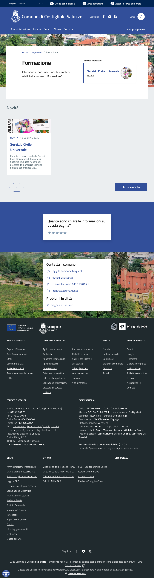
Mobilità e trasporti (81, 354)
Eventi (130, 349)
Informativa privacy (16, 510)
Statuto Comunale (16, 505)
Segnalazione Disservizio (19, 491)
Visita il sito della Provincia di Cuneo (60, 471)
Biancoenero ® (89, 569)
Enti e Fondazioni (15, 368)
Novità (14, 137)
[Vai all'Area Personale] (126, 3)
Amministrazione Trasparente (21, 467)
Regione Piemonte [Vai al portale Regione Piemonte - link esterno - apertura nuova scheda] (17, 3)
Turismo (76, 378)
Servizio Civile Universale (103, 71)
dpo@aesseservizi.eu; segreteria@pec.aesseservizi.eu (111, 448)
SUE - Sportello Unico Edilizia (92, 467)
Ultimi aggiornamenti (17, 529)
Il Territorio (132, 359)
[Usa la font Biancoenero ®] (62, 3)
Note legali (12, 515)
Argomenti (37, 52)
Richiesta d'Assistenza (18, 495)
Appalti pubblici (50, 363)
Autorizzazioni (50, 368)
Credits (10, 524)
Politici (10, 378)
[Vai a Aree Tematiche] (93, 3)
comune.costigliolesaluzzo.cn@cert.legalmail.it (36, 426)
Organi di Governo (16, 349)
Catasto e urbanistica (53, 373)
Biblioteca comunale (113, 363)
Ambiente (47, 354)
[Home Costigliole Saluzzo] (47, 16)
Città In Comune (73, 565)
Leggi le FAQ (13, 481)
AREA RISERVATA (75, 573)
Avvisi (106, 373)
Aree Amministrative (17, 354)
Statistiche (12, 534)
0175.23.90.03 (18, 415)
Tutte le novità (131, 187)
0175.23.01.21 (17, 412)
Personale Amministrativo (19, 373)
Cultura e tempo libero (54, 378)
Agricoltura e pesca (52, 349)
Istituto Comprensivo (88, 471)
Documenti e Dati (15, 363)
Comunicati (108, 359)
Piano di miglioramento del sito (22, 476)
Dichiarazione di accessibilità (21, 471)
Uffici (9, 359)
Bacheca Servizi (14, 500)
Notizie (106, 349)
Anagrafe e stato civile (54, 359)
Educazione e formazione (55, 383)
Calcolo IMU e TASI (52, 481)
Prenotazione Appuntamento (21, 486)
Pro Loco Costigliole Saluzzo (92, 481)
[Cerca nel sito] (141, 16)
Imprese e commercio (82, 349)
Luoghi (130, 354)
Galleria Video (133, 368)
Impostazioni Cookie (16, 519)
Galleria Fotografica (136, 363)
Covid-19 (107, 368)
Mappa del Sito (14, 539)
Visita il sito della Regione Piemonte (60, 467)
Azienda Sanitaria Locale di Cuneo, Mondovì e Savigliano (71, 476)
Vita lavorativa (79, 383)
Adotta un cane (86, 476)
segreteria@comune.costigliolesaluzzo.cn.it (34, 430)
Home (25, 52)
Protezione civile (111, 354)
